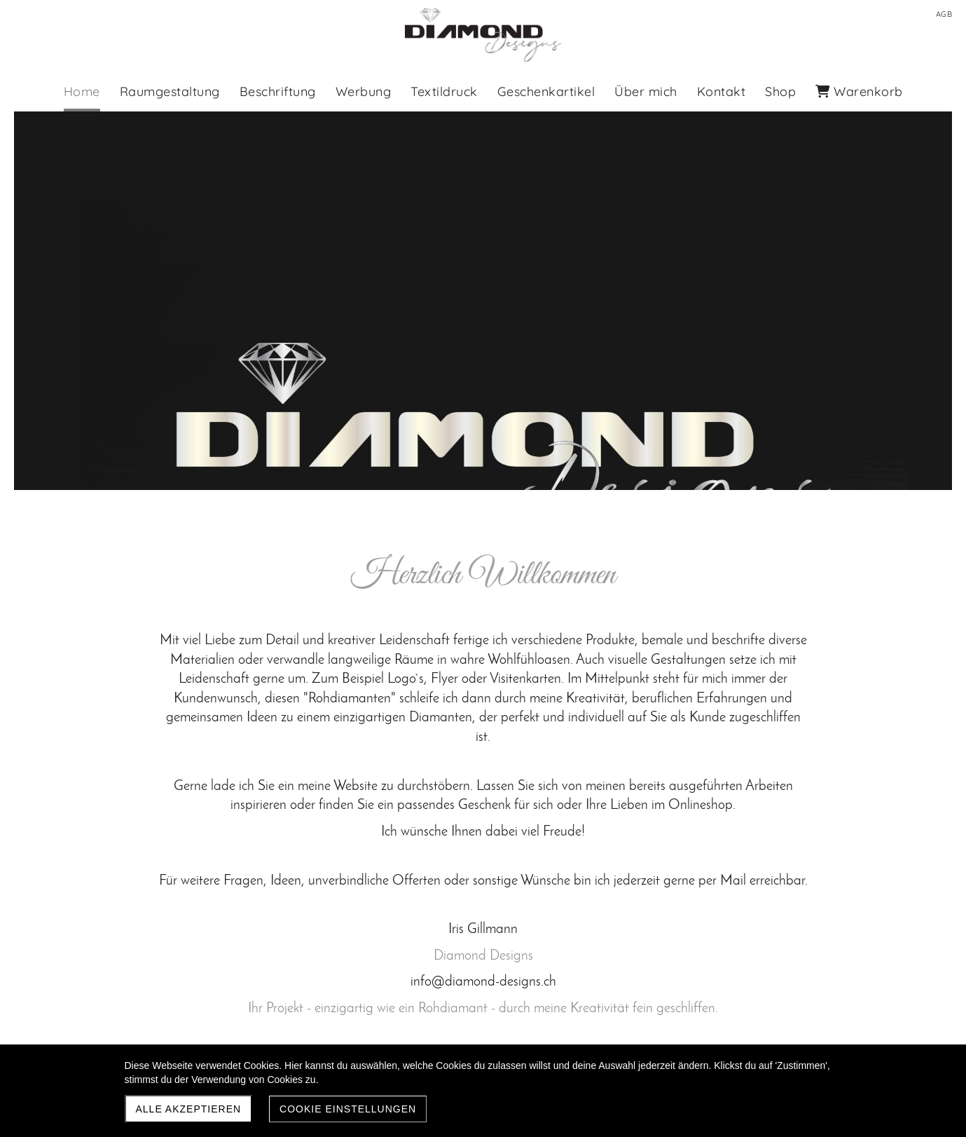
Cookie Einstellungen (348, 1109)
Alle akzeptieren (189, 1109)
